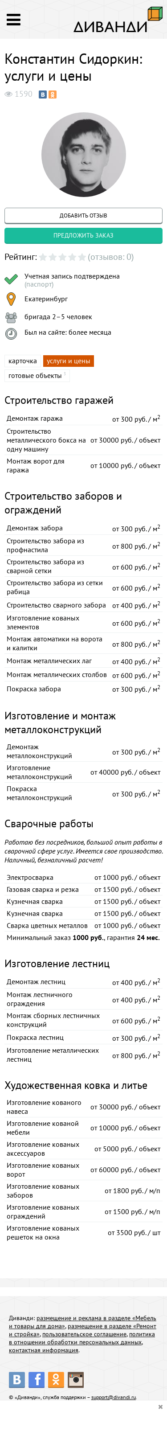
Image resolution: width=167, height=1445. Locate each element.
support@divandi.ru (113, 1397)
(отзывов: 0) (111, 257)
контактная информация (43, 1350)
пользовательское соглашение (84, 1334)
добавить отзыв (83, 215)
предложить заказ (83, 235)
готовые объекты (35, 375)
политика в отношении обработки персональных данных (82, 1338)
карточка (22, 360)
